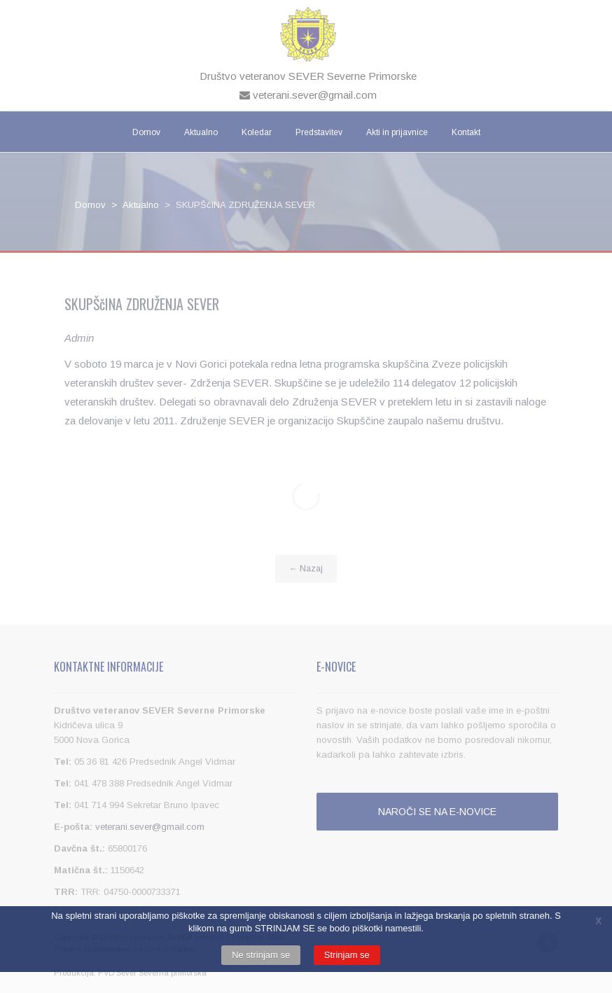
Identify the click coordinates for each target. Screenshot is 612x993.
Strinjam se (347, 955)
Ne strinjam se (261, 955)
